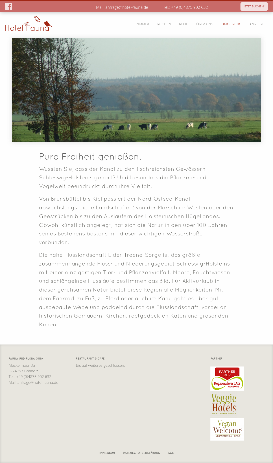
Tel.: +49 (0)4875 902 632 (185, 7)
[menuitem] (142, 24)
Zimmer (142, 23)
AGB (171, 452)
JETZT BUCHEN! (254, 6)
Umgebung (231, 23)
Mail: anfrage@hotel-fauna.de (122, 7)
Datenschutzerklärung (141, 452)
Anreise (256, 23)
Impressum (107, 452)
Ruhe (183, 23)
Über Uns (205, 23)
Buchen (164, 23)
